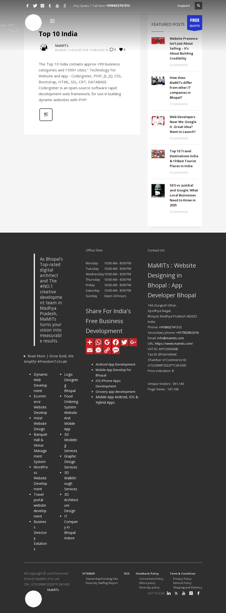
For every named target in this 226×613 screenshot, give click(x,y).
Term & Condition (183, 573)
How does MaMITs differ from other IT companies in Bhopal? (181, 87)
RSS (127, 573)
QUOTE (194, 23)
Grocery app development (115, 391)
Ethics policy (147, 583)
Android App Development (115, 364)
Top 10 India (58, 33)
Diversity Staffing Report (102, 583)
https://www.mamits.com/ (174, 343)
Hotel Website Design (40, 423)
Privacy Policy (182, 579)
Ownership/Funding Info (102, 579)
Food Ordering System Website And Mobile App (71, 412)
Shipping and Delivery (187, 587)
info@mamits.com (170, 338)
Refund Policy (182, 583)
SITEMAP (88, 573)
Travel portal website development (40, 505)
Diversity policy (149, 587)
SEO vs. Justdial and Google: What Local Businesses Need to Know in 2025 (184, 195)
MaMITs (61, 45)
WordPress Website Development (41, 478)
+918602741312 (118, 5)
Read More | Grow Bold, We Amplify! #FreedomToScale (49, 359)
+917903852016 (187, 332)
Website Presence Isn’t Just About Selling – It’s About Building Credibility (184, 48)
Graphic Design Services (70, 461)
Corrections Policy (151, 579)
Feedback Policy (147, 573)
